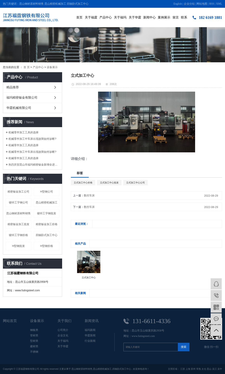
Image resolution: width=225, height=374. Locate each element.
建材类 (34, 346)
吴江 (214, 369)
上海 (188, 369)
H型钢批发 (18, 245)
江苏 (182, 369)
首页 (79, 17)
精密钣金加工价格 (46, 224)
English (178, 3)
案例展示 (164, 17)
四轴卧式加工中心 (78, 3)
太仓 (204, 369)
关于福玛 (120, 17)
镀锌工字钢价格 (18, 235)
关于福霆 (91, 17)
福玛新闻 (90, 329)
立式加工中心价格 (83, 182)
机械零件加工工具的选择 (23, 132)
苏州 (193, 369)
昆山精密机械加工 (55, 3)
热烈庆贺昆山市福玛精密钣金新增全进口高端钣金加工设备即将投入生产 (34, 164)
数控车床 (89, 195)
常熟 (198, 369)
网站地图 (201, 3)
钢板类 (34, 329)
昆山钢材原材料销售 (31, 3)
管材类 (34, 335)
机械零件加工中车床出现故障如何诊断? (32, 138)
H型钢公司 (46, 191)
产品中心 (105, 17)
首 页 (26, 67)
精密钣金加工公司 (18, 191)
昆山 (209, 369)
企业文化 (62, 335)
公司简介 (62, 329)
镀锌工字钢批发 (46, 213)
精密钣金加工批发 (18, 224)
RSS (211, 3)
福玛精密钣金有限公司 (21, 97)
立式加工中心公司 (135, 182)
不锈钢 (34, 351)
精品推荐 (12, 87)
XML (219, 3)
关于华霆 (135, 17)
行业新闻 (90, 340)
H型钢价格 (46, 245)
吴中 (219, 369)
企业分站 (189, 3)
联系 (184, 17)
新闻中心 (149, 17)
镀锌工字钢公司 (18, 202)
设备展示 (52, 67)
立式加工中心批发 (109, 182)
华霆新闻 (90, 335)
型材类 (34, 340)
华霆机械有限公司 (18, 107)
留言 (176, 17)
